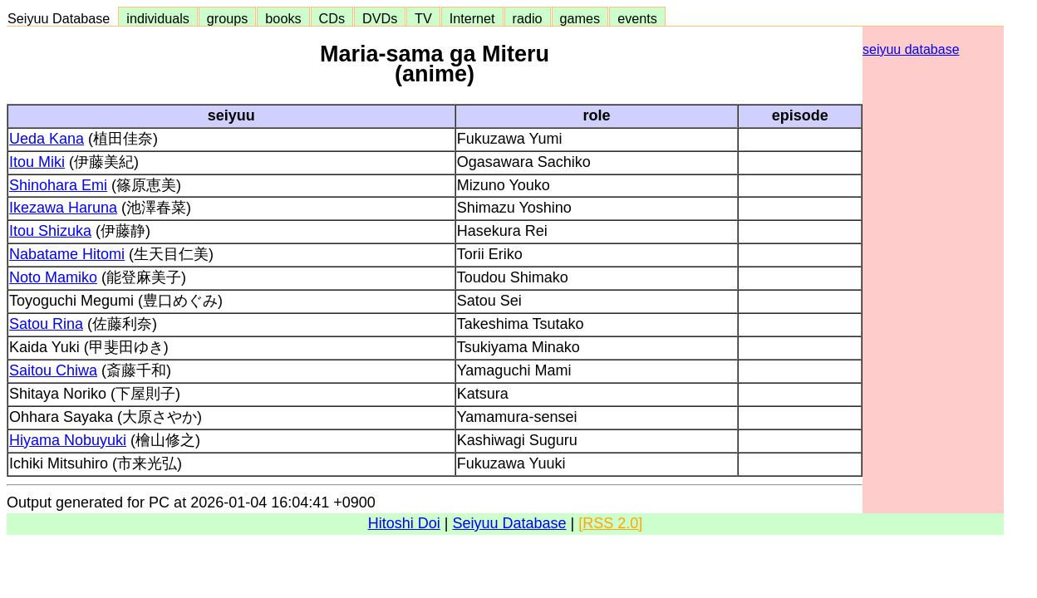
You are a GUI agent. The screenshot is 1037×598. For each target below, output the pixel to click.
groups (227, 18)
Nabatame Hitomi (67, 254)
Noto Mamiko (53, 277)
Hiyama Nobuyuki (67, 440)
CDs (332, 18)
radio (527, 18)
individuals (158, 18)
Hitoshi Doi (404, 523)
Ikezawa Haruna (63, 207)
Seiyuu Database (62, 18)
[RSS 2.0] (610, 523)
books (283, 18)
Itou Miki (37, 162)
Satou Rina (46, 324)
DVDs (380, 18)
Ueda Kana (46, 138)
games (580, 18)
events (637, 18)
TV (423, 18)
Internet (472, 18)
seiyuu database (911, 49)
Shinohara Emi (58, 185)
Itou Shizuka (50, 231)
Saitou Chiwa (53, 370)
